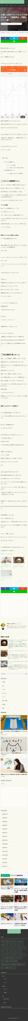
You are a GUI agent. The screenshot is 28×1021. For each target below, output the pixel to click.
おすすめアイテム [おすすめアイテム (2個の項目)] (14, 941)
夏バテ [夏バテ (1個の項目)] (3, 961)
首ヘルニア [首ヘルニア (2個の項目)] (12, 967)
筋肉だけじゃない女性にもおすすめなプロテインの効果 (20, 908)
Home (2, 5)
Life (16, 5)
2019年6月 (4, 832)
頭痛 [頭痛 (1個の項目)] (7, 967)
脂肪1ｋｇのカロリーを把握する (14, 173)
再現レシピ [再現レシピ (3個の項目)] (13, 957)
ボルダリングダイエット (7, 923)
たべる (3, 689)
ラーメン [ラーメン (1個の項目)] (23, 954)
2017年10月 (5, 855)
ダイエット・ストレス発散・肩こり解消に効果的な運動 (20, 890)
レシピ (3, 696)
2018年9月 (4, 847)
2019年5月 (4, 836)
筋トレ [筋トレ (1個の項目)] (23, 964)
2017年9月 (4, 858)
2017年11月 (5, 851)
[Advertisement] (13, 606)
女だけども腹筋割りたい (9, 162)
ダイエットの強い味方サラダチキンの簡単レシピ (7, 887)
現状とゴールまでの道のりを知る (15, 168)
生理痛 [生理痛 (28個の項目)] (15, 961)
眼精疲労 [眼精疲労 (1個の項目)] (14, 964)
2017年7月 (4, 866)
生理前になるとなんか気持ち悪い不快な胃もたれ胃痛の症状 (14, 774)
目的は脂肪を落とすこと (9, 170)
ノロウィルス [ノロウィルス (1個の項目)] (11, 951)
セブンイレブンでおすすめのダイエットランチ (7, 907)
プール (22, 886)
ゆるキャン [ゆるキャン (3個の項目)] (4, 944)
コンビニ (4, 903)
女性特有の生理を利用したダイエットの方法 (20, 924)
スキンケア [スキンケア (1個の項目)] (23, 947)
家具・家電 (4, 700)
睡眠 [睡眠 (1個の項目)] (19, 964)
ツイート (3, 783)
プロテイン (23, 903)
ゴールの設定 (10, 165)
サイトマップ (21, 5)
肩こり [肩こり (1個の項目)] (3, 967)
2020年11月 (5, 814)
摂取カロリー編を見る (7, 554)
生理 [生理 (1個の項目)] (11, 961)
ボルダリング (10, 921)
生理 (22, 921)
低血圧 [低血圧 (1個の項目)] (7, 957)
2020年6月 (4, 821)
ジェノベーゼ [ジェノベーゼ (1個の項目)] (16, 947)
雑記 (3, 708)
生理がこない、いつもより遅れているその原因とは (6, 578)
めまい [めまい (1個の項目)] (21, 941)
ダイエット (11, 23)
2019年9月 (4, 829)
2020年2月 (4, 825)
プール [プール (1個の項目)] (9, 954)
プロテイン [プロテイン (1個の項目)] (4, 954)
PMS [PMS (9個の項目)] (7, 941)
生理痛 (3, 704)
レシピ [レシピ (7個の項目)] (3, 957)
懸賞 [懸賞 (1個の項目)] (7, 961)
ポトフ (17, 1018)
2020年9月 (4, 817)
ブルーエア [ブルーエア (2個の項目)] (18, 951)
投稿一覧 (18, 623)
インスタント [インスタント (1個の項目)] (11, 944)
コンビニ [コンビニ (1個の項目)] (3, 947)
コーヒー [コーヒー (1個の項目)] (9, 947)
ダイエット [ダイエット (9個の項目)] (4, 951)
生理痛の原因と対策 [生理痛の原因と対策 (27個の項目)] (6, 964)
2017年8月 (4, 862)
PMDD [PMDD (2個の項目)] (3, 941)
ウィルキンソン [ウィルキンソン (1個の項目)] (19, 944)
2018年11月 (5, 840)
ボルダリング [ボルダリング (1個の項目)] (16, 954)
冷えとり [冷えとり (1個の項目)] (20, 957)
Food (7, 5)
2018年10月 (5, 844)
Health (11, 5)
